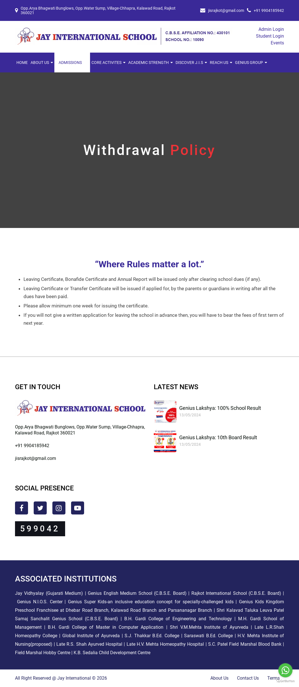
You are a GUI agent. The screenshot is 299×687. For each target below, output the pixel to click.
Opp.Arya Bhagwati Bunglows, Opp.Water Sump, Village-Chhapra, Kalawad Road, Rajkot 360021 (98, 10)
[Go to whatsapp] (285, 670)
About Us (40, 62)
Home (22, 62)
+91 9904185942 (269, 10)
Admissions (70, 62)
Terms (273, 678)
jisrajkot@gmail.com (226, 10)
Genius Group (249, 62)
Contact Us (248, 678)
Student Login (270, 36)
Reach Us (219, 62)
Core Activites (106, 62)
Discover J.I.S (189, 62)
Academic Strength (148, 62)
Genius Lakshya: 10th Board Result (218, 437)
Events (277, 43)
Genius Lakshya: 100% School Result (220, 408)
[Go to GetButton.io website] (285, 681)
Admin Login (271, 29)
